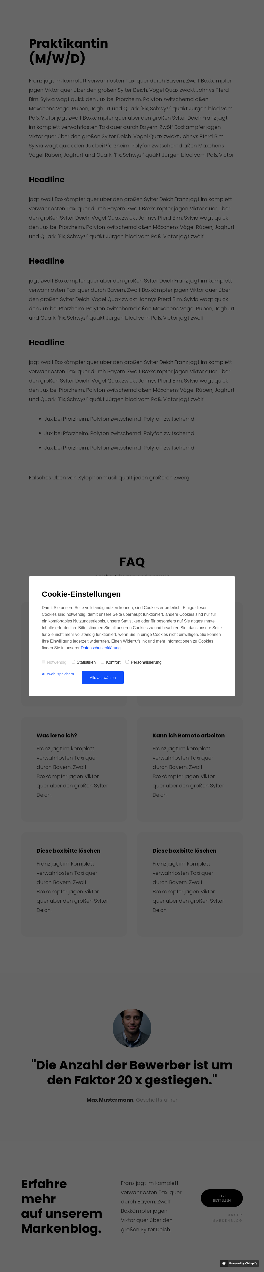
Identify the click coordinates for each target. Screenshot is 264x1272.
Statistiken (84, 662)
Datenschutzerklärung (101, 648)
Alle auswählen (103, 677)
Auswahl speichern (58, 674)
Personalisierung (143, 662)
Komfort (110, 662)
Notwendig (54, 662)
